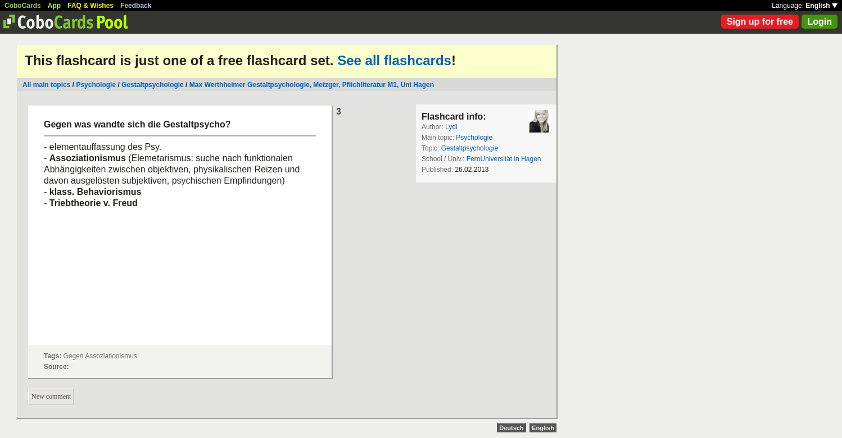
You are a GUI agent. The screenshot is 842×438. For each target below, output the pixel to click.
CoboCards (22, 6)
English (821, 6)
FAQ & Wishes (90, 6)
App (54, 6)
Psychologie (96, 85)
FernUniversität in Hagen (504, 159)
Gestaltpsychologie (152, 85)
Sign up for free (760, 21)
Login (819, 21)
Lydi (451, 127)
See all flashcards (394, 60)
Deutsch (511, 428)
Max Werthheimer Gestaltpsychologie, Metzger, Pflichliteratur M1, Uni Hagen (311, 85)
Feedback (135, 6)
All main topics (46, 85)
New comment (51, 396)
